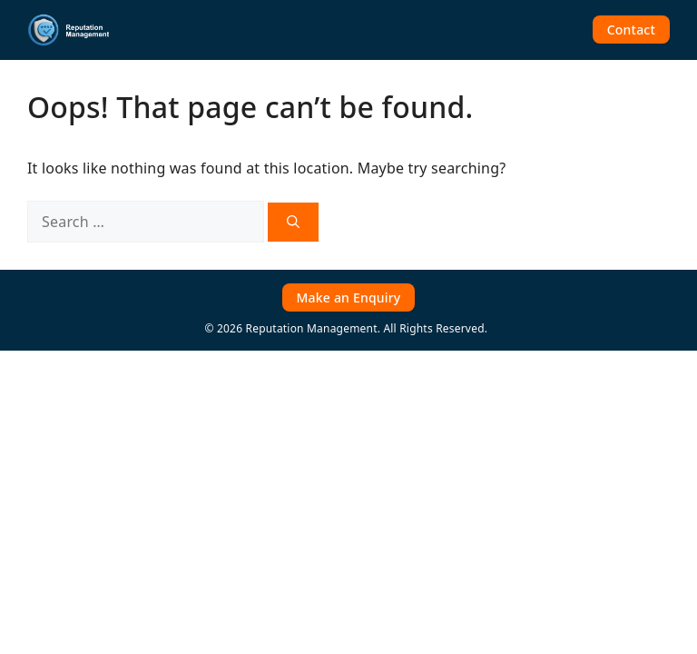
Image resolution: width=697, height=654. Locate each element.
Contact (631, 29)
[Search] (293, 222)
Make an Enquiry (349, 297)
